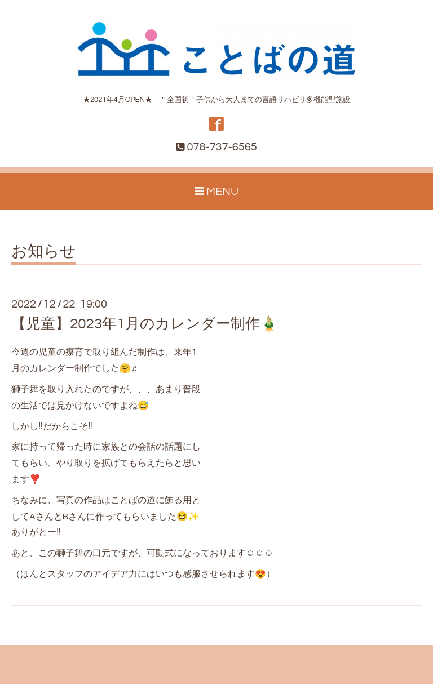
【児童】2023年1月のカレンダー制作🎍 (144, 324)
